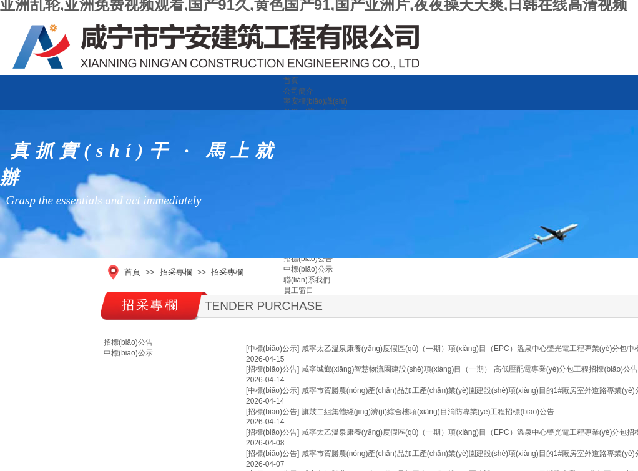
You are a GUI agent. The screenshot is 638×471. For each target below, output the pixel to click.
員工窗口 (298, 290)
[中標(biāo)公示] (272, 348)
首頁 (290, 80)
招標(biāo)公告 (308, 258)
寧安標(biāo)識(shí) (315, 101)
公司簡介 (298, 91)
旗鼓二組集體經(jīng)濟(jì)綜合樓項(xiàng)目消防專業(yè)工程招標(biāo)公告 (428, 411)
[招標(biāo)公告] (272, 369)
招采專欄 (176, 272)
